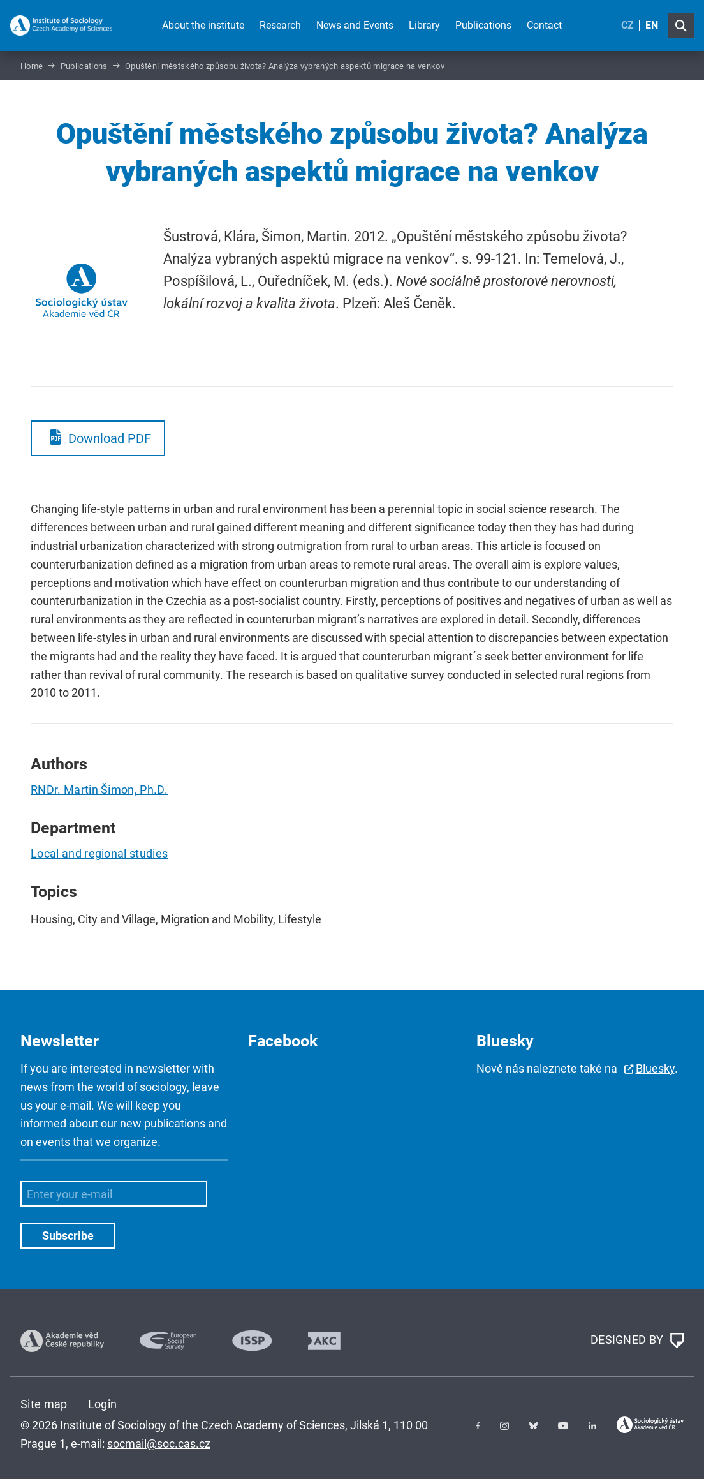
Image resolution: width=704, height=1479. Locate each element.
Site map (44, 1404)
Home (31, 66)
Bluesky (655, 1068)
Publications (483, 25)
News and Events (354, 25)
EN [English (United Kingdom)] (651, 25)
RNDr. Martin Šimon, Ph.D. (99, 789)
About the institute (203, 25)
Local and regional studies (99, 853)
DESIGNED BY (637, 1340)
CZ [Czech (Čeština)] (627, 25)
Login (102, 1404)
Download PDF (109, 438)
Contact (544, 25)
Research (280, 25)
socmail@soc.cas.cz (158, 1443)
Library (424, 25)
